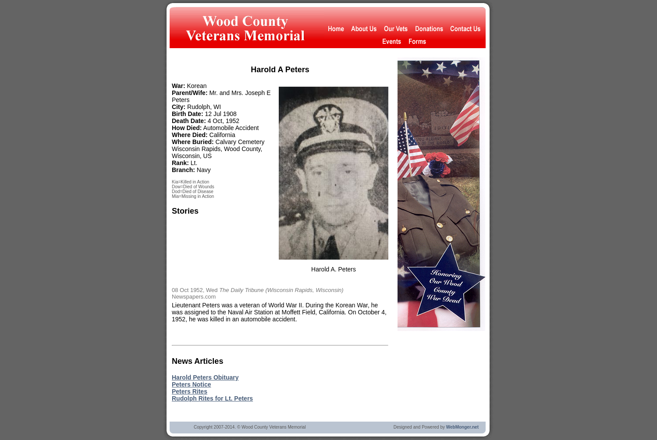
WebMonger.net (462, 427)
